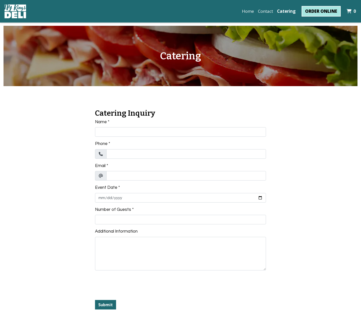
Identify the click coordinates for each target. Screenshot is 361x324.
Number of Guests (113, 209)
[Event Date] (180, 198)
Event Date (106, 187)
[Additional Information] (180, 253)
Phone (101, 143)
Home (248, 11)
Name (101, 122)
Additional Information (116, 231)
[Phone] (186, 154)
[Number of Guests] (180, 219)
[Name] (180, 132)
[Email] (186, 176)
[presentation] (133, 284)
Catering (286, 11)
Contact (265, 11)
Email (100, 166)
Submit (105, 304)
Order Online (321, 11)
